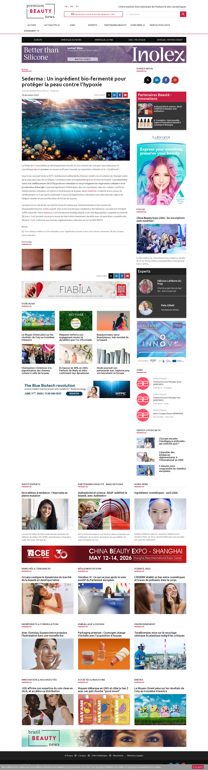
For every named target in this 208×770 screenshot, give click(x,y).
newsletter (118, 755)
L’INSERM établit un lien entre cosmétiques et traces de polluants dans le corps (159, 578)
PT (77, 6)
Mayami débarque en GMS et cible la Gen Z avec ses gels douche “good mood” (103, 690)
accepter (198, 767)
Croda (36, 165)
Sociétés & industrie (91, 679)
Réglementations (90, 568)
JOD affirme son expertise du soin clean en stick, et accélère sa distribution (47, 690)
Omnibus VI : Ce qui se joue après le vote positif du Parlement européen (102, 578)
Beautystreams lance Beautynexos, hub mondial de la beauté (113, 337)
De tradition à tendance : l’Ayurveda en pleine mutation (45, 494)
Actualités (50, 25)
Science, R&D (142, 568)
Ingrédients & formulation (40, 624)
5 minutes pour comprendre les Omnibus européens (172, 468)
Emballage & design (91, 624)
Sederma (92, 190)
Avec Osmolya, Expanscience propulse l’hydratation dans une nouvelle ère (44, 634)
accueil (32, 25)
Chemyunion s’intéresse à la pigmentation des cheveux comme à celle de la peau (37, 370)
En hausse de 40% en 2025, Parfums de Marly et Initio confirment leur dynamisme (74, 370)
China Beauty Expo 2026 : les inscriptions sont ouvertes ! (160, 219)
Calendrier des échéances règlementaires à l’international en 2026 (171, 456)
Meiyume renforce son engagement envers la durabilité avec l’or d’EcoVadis (75, 337)
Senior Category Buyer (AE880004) (168, 413)
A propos (69, 755)
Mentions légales (135, 755)
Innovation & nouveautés (39, 679)
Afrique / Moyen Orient (170, 40)
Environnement (145, 624)
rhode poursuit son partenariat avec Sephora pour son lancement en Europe (113, 370)
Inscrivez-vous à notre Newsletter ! (93, 14)
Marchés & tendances (36, 568)
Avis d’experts (31, 484)
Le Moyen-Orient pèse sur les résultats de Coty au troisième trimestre (38, 337)
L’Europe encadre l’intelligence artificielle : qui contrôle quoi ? (172, 441)
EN (71, 6)
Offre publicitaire (99, 755)
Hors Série (141, 484)
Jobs (139, 369)
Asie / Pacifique (137, 40)
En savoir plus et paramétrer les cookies (143, 767)
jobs (72, 25)
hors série (137, 25)
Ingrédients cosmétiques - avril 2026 (156, 492)
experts (92, 25)
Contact (82, 755)
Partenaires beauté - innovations (155, 97)
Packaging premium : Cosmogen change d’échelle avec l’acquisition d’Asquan (101, 634)
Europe (38, 40)
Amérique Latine (104, 40)
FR (66, 6)
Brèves (25, 69)
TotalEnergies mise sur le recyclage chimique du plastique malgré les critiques (159, 634)
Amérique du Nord (71, 40)
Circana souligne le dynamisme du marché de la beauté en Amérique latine (46, 578)
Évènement (30, 31)
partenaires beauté (115, 25)
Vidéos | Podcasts (160, 25)
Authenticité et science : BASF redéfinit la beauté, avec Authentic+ (102, 494)
